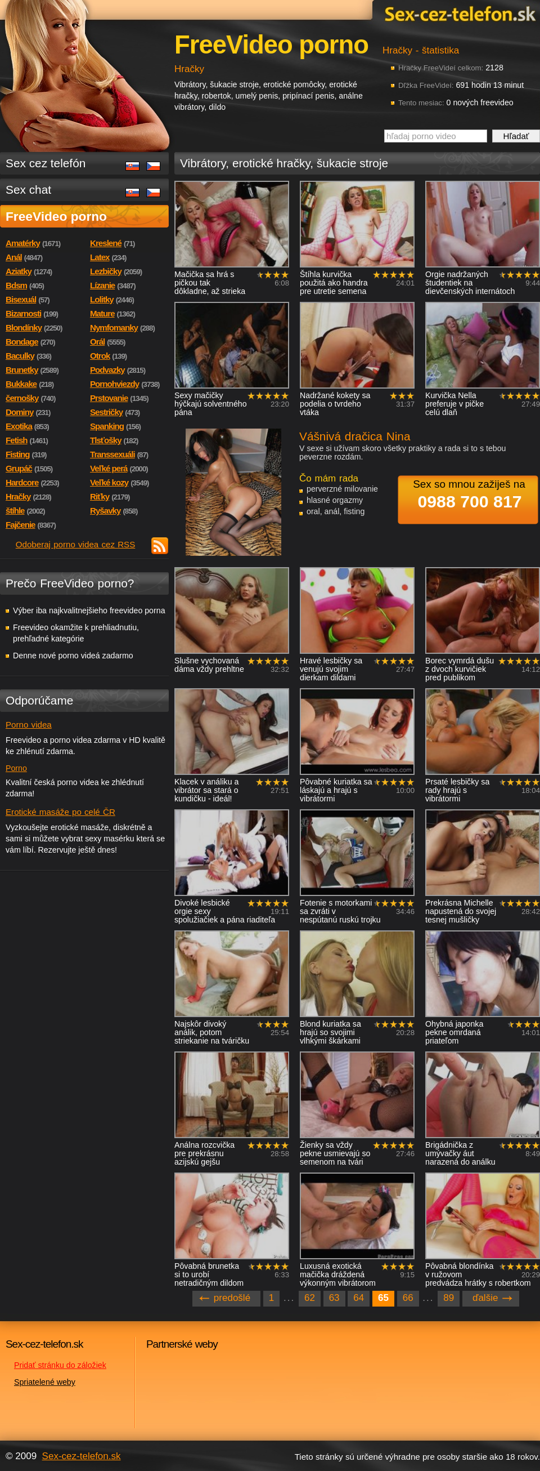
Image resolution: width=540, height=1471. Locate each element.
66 (408, 1297)
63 (334, 1297)
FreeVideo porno (56, 216)
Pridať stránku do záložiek (60, 1365)
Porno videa (29, 724)
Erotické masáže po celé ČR (60, 812)
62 (309, 1297)
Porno (16, 768)
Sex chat (28, 189)
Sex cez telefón (46, 163)
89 (448, 1297)
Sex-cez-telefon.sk (458, 13)
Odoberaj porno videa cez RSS (76, 544)
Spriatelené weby (44, 1382)
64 (358, 1297)
